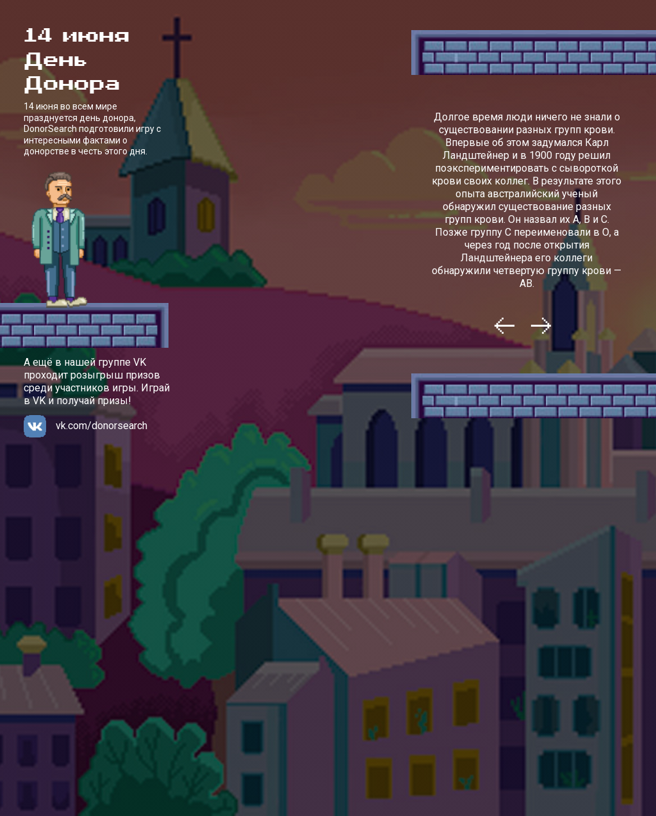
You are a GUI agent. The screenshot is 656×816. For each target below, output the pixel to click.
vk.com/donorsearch (101, 426)
